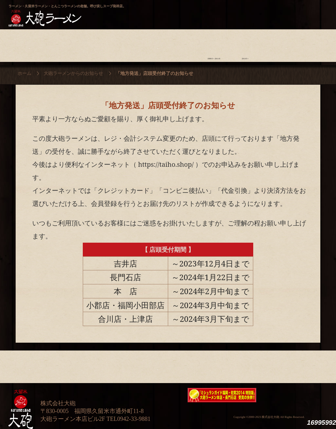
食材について (87, 44)
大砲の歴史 (24, 44)
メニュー (151, 44)
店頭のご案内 (119, 44)
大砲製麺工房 (196, 12)
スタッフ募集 (277, 44)
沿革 (309, 44)
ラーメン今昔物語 (214, 44)
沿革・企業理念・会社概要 (309, 365)
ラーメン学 (182, 44)
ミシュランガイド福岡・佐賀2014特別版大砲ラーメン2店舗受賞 (222, 395)
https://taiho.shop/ (166, 164)
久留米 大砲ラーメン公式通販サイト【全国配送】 (268, 12)
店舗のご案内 (119, 365)
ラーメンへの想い (56, 44)
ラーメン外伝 (245, 44)
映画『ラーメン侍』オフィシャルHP (293, 395)
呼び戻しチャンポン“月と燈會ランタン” (139, 12)
